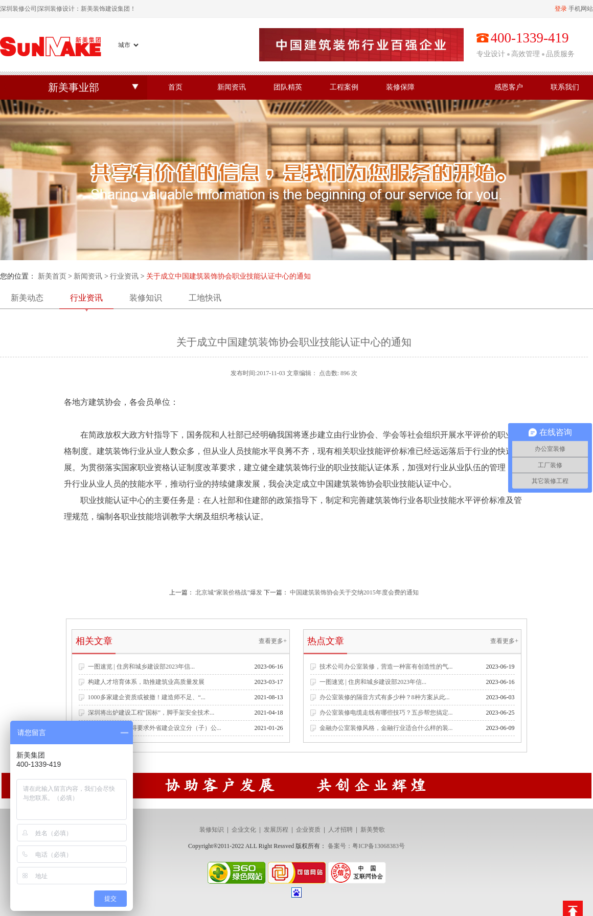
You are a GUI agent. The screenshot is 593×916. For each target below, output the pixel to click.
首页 (175, 87)
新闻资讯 (231, 87)
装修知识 (145, 297)
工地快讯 (205, 297)
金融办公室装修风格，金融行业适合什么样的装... (386, 727)
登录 (561, 8)
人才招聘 (340, 829)
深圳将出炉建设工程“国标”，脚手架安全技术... (151, 712)
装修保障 (400, 87)
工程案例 (344, 87)
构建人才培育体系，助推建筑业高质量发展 (146, 681)
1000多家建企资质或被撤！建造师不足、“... (147, 697)
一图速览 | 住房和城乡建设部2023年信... (141, 666)
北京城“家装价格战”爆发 (228, 592)
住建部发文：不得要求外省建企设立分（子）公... (154, 727)
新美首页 (52, 276)
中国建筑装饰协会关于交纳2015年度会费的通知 (354, 592)
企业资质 (308, 829)
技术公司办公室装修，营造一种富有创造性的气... (386, 666)
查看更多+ (273, 641)
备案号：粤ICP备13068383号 (366, 846)
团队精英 (287, 87)
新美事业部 (73, 87)
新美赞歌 (372, 829)
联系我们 (565, 87)
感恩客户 (508, 87)
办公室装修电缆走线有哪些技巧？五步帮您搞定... (386, 712)
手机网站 (580, 8)
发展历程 (276, 829)
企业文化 (244, 829)
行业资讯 (124, 276)
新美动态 (27, 297)
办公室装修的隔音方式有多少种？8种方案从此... (385, 697)
